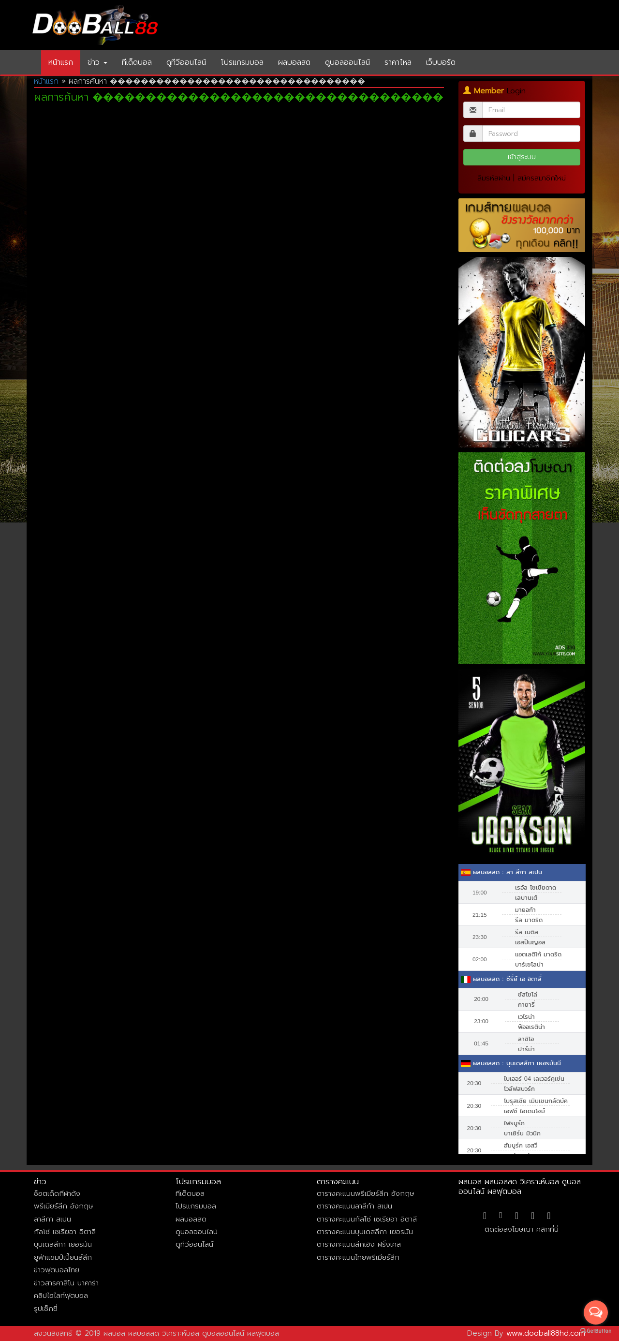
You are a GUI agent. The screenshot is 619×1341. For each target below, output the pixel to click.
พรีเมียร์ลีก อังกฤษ (63, 1206)
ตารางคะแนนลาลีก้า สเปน (354, 1206)
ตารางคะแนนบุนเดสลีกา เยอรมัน (365, 1231)
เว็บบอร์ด (441, 62)
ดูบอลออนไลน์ (347, 62)
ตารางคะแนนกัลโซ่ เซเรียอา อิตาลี (367, 1219)
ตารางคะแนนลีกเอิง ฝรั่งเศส (359, 1244)
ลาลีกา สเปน (52, 1219)
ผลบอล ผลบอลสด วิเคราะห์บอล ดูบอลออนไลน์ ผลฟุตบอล (519, 1186)
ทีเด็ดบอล (137, 62)
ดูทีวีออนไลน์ (186, 62)
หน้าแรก (60, 62)
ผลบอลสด (294, 62)
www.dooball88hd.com (545, 1333)
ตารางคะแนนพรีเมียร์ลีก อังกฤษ (365, 1193)
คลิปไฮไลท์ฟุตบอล (61, 1295)
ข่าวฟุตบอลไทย (56, 1270)
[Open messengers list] (596, 1312)
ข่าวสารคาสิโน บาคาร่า (66, 1283)
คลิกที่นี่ (547, 1229)
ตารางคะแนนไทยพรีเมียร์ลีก (358, 1257)
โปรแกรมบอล (242, 62)
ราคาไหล (398, 62)
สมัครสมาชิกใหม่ (541, 178)
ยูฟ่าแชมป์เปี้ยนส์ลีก (63, 1257)
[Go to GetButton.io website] (595, 1331)
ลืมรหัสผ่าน (493, 178)
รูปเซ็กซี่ (46, 1308)
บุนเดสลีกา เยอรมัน (63, 1244)
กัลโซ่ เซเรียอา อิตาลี (65, 1231)
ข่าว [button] (97, 62)
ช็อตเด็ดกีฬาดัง (57, 1193)
